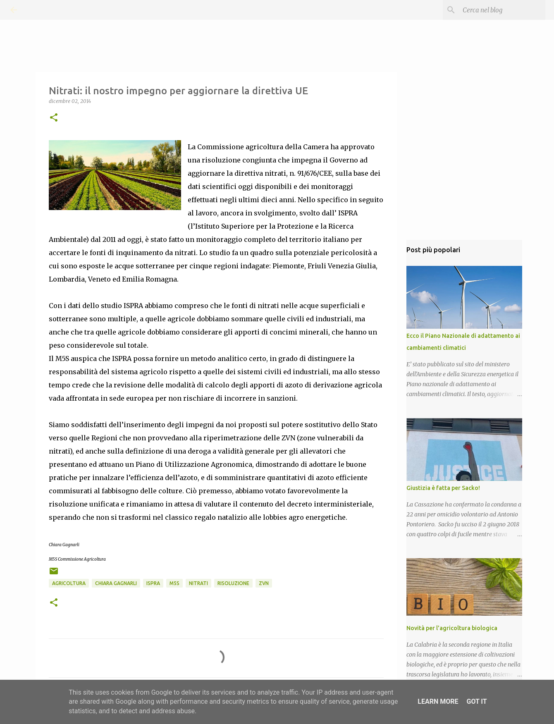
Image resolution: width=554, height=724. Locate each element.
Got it (476, 701)
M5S (174, 583)
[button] (54, 118)
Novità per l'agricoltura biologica (451, 628)
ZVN (264, 583)
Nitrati (198, 583)
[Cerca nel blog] (501, 10)
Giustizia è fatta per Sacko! (443, 488)
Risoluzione (233, 583)
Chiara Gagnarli (116, 583)
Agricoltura (69, 583)
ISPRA (153, 583)
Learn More (438, 701)
